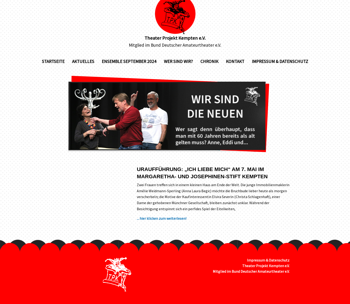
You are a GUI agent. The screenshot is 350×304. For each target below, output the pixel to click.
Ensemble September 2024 (129, 61)
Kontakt (235, 61)
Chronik (209, 61)
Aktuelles (83, 61)
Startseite (53, 61)
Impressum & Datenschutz (280, 61)
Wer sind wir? (178, 61)
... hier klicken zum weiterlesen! (161, 218)
